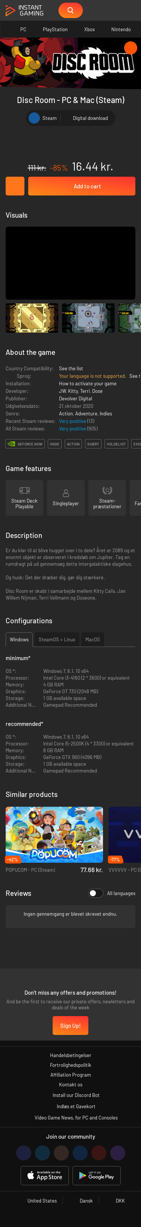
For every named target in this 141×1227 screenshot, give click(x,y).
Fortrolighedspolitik (70, 1065)
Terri (85, 391)
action (73, 444)
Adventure (86, 414)
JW (62, 391)
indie (54, 444)
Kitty (73, 391)
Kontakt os (70, 1085)
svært (93, 444)
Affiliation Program (70, 1075)
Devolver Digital (75, 398)
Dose (97, 391)
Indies (106, 414)
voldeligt (116, 444)
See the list (71, 368)
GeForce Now (30, 444)
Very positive (73, 421)
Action (66, 414)
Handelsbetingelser (70, 1055)
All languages (111, 893)
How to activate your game (88, 383)
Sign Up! (70, 1025)
